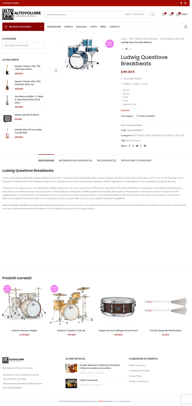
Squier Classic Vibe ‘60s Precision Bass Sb (28, 83)
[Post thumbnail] (71, 369)
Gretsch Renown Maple (24, 330)
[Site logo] (21, 14)
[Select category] (136, 14)
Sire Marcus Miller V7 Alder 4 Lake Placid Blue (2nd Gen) (29, 99)
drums (137, 140)
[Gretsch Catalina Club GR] (71, 306)
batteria (129, 140)
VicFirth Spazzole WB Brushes (165, 330)
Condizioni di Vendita (139, 370)
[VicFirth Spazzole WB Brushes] (165, 306)
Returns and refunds (139, 381)
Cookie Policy (135, 376)
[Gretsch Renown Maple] (24, 306)
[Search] (100, 14)
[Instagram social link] (185, 3)
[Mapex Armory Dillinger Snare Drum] (118, 306)
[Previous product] (123, 49)
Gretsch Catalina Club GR (71, 330)
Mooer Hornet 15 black (27, 114)
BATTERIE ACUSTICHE (172, 38)
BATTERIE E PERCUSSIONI (143, 38)
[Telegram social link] (145, 146)
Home (124, 38)
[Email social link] (137, 146)
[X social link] (133, 146)
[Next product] (130, 49)
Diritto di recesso (137, 365)
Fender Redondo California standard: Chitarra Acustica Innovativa (99, 367)
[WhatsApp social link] (141, 146)
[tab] (46, 159)
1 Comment (98, 373)
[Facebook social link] (181, 3)
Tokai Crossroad (88, 380)
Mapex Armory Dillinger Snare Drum (118, 330)
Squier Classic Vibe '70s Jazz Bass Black (27, 68)
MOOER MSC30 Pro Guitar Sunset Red (28, 131)
